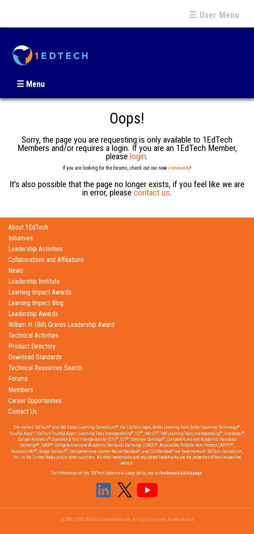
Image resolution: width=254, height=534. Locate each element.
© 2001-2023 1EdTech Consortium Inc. (96, 519)
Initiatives (20, 238)
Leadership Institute (34, 281)
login (138, 156)
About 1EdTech (28, 227)
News (15, 270)
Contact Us (22, 411)
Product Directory (32, 346)
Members (20, 390)
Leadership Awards (33, 314)
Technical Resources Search (45, 368)
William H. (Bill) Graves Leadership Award (61, 325)
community (179, 168)
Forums (18, 379)
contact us (152, 193)
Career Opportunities (35, 401)
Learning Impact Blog (36, 303)
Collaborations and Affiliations (46, 260)
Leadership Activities (35, 249)
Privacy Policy (180, 519)
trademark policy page (181, 473)
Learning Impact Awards (39, 292)
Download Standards (35, 357)
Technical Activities (33, 335)
